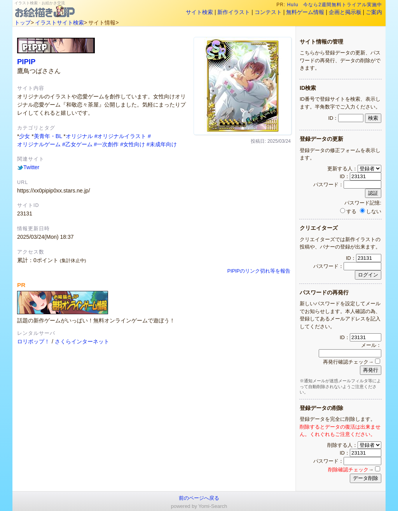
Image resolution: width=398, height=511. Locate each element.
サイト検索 (199, 12)
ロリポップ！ (33, 341)
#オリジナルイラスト (120, 136)
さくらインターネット (82, 341)
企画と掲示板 (345, 12)
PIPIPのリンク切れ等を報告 (258, 271)
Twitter (28, 167)
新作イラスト (233, 12)
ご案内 (374, 12)
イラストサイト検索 (59, 22)
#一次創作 (106, 144)
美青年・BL (48, 136)
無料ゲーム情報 (305, 12)
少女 (24, 136)
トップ (22, 22)
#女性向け (132, 144)
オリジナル (79, 136)
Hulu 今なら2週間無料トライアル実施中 (334, 4)
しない (370, 211)
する (348, 211)
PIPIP (26, 62)
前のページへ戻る (199, 498)
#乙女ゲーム (77, 144)
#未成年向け (162, 144)
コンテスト (268, 12)
